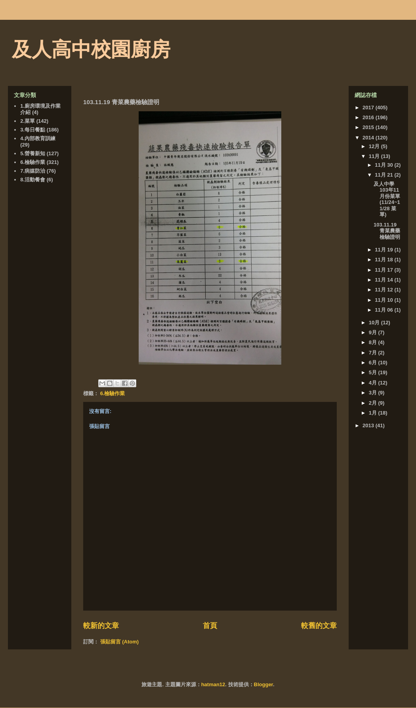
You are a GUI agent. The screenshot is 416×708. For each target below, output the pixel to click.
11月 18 (384, 260)
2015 (369, 127)
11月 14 (384, 280)
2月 (373, 403)
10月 (375, 322)
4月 (373, 383)
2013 (369, 425)
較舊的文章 (319, 626)
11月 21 (384, 175)
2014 (369, 138)
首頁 (210, 626)
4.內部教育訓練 (37, 138)
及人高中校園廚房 (91, 49)
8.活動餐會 (32, 180)
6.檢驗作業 (112, 393)
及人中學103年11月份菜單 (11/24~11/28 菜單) (387, 199)
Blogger (263, 684)
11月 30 (384, 165)
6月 (373, 362)
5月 (373, 372)
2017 (369, 107)
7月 (373, 353)
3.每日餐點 (32, 130)
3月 (373, 393)
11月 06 (384, 310)
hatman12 (213, 684)
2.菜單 (27, 121)
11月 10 (384, 300)
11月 (375, 156)
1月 (373, 413)
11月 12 (384, 290)
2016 (369, 117)
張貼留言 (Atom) (119, 642)
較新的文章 (101, 626)
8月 (373, 342)
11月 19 (384, 250)
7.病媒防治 (32, 171)
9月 (373, 332)
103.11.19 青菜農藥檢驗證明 (387, 231)
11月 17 (384, 270)
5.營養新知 (32, 153)
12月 (375, 146)
